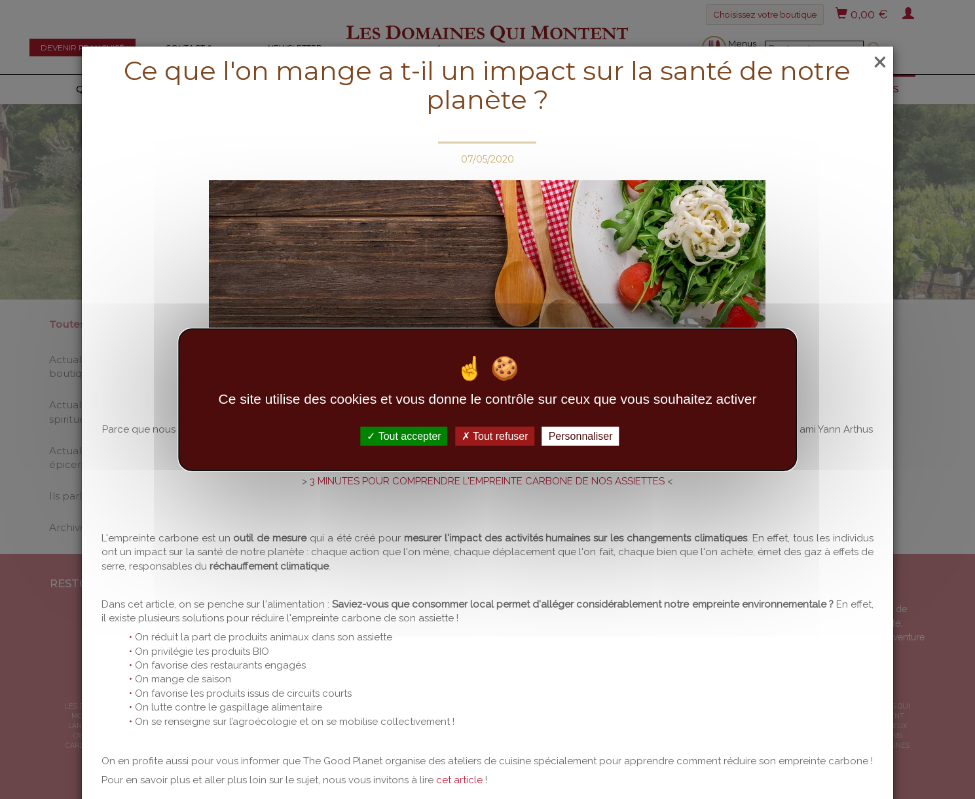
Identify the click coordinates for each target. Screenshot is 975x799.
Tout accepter (404, 435)
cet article (459, 780)
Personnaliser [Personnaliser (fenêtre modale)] (581, 435)
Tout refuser (495, 435)
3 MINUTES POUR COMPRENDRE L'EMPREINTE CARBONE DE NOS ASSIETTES (488, 481)
